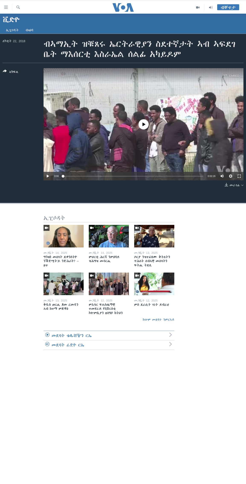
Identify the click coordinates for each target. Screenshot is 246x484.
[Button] (10, 72)
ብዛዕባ (29, 30)
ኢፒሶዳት (12, 30)
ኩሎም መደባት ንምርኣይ (158, 319)
